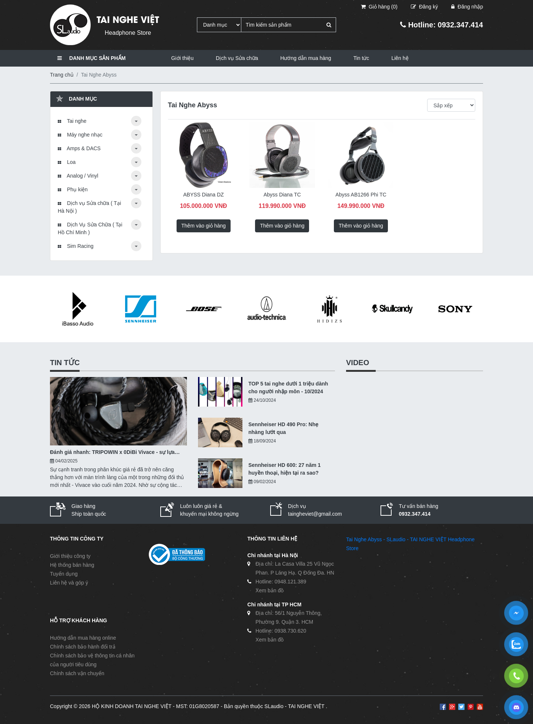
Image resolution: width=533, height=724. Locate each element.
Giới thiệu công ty (70, 556)
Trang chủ (62, 75)
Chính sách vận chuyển (77, 673)
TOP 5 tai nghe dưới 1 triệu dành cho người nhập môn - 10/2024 (288, 387)
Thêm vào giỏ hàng (203, 226)
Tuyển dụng (64, 574)
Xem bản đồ (269, 590)
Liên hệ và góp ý (69, 583)
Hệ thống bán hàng (72, 565)
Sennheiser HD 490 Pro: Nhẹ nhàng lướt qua (283, 428)
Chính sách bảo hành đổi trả (82, 647)
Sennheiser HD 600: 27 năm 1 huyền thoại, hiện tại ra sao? (284, 469)
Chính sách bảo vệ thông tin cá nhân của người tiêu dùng (92, 660)
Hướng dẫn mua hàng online (83, 638)
